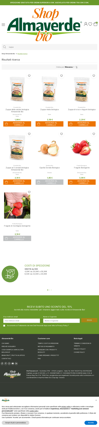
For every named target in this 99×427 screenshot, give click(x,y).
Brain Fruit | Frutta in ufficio (13, 355)
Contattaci (6, 358)
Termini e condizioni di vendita (82, 344)
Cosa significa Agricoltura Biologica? (13, 351)
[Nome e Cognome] (61, 321)
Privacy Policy (80, 349)
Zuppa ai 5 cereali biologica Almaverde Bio (17, 169)
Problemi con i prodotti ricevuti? (47, 351)
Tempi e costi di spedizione (48, 343)
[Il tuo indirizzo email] (21, 321)
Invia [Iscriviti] (89, 320)
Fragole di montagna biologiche (17, 226)
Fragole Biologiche (82, 168)
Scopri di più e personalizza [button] (15, 423)
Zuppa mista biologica (49, 109)
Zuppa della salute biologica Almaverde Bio (17, 110)
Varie (49, 114)
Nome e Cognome (50, 317)
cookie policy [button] (33, 411)
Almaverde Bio (17, 114)
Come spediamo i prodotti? (48, 355)
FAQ (39, 358)
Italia (17, 231)
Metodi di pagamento (46, 346)
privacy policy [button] (66, 406)
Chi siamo (5, 343)
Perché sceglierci (9, 346)
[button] (96, 400)
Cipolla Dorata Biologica (49, 168)
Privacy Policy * (63, 325)
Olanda (49, 172)
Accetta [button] (91, 423)
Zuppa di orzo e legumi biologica (81, 109)
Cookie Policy (79, 352)
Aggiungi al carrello (47, 182)
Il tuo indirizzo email (10, 317)
